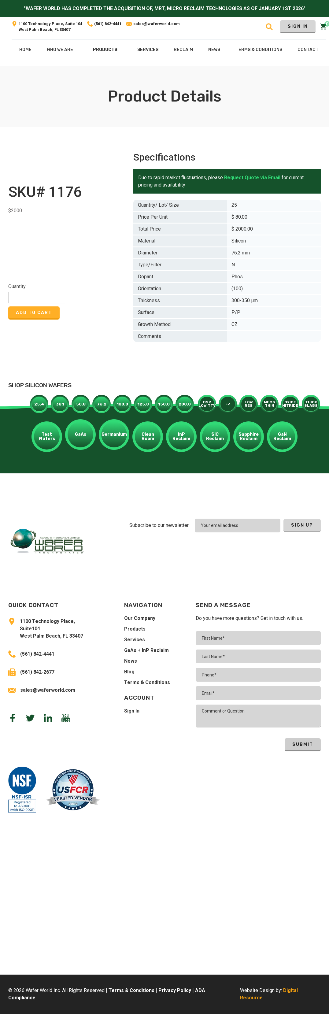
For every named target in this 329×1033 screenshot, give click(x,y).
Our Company (139, 618)
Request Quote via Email (252, 177)
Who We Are (60, 49)
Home (25, 49)
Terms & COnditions (258, 49)
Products (105, 49)
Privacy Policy (174, 990)
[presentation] (281, 549)
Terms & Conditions (147, 682)
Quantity (17, 286)
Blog (129, 672)
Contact (308, 49)
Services (134, 639)
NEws (214, 49)
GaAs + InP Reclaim (146, 650)
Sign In (298, 26)
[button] (105, 51)
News (130, 661)
